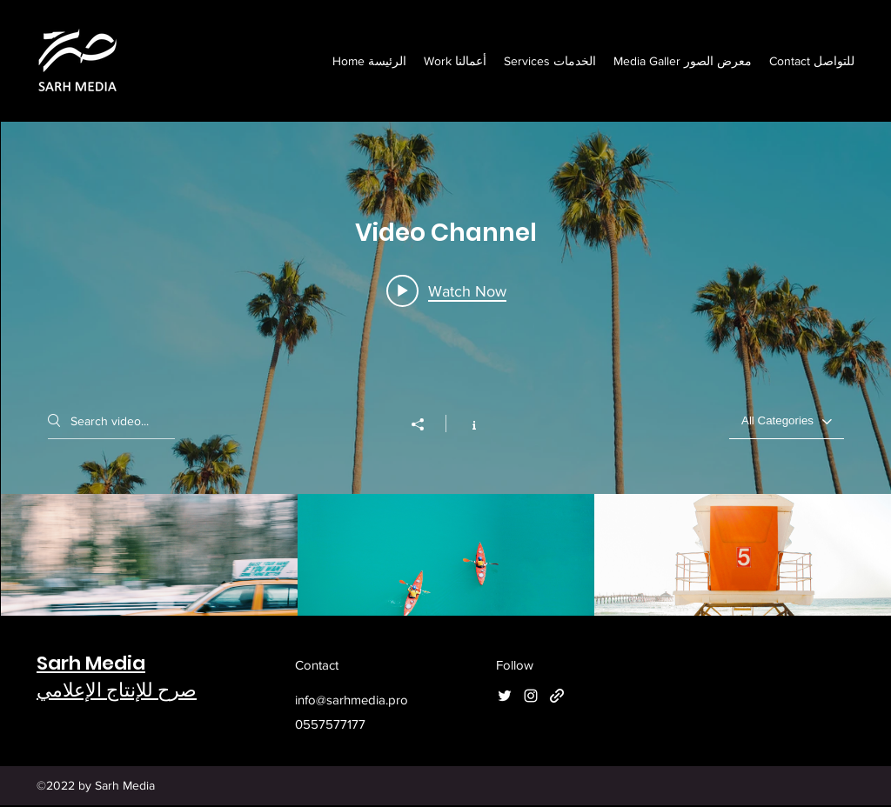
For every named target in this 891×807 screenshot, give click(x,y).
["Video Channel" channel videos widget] (446, 391)
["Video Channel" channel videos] (446, 577)
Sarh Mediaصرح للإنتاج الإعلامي (117, 677)
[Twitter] (504, 695)
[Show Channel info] (465, 423)
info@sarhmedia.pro (351, 699)
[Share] (426, 424)
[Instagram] (530, 695)
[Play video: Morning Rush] (446, 290)
